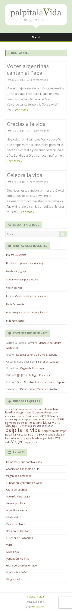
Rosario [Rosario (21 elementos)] (49, 434)
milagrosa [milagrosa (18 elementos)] (38, 425)
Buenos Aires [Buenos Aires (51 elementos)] (42, 412)
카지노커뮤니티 (15, 375)
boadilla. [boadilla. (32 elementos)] (10, 412)
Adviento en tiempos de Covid (22, 279)
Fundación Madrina (18, 558)
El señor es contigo (47, 361)
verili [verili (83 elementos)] (59, 437)
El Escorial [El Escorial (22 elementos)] (52, 416)
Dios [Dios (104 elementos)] (42, 415)
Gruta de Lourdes (16, 489)
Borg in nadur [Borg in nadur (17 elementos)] (24, 412)
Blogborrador (14, 579)
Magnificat (12, 551)
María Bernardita (15, 304)
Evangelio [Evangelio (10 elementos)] (26, 419)
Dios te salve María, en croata (38, 389)
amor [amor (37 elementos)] (14, 409)
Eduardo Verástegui (18, 496)
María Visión (13, 517)
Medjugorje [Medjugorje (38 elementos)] (13, 426)
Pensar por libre (15, 503)
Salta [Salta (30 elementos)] (57, 434)
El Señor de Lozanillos (19, 538)
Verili (9, 544)
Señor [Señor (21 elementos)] (50, 438)
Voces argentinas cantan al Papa (28, 69)
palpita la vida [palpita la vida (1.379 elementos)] (23, 430)
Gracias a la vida (26, 123)
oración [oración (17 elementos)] (49, 425)
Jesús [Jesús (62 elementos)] (60, 419)
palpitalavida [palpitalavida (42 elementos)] (50, 431)
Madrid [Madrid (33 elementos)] (37, 422)
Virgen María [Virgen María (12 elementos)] (30, 442)
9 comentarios (39, 182)
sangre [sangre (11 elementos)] (43, 438)
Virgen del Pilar (14, 287)
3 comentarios (39, 80)
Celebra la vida (24, 174)
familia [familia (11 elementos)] (35, 419)
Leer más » (21, 110)
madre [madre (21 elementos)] (13, 422)
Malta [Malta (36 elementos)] (47, 423)
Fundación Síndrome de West (24, 483)
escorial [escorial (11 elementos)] (9, 419)
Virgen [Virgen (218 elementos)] (17, 441)
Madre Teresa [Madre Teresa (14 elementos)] (24, 422)
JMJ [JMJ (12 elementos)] (6, 422)
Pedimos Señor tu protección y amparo (27, 296)
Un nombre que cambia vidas (24, 462)
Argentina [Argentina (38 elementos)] (51, 409)
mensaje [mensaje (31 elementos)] (27, 425)
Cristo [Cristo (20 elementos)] (29, 416)
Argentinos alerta (16, 510)
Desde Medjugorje (16, 271)
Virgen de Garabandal (19, 476)
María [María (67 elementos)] (56, 422)
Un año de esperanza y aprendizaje (25, 263)
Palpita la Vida (35, 596)
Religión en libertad (17, 531)
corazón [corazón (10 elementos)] (21, 416)
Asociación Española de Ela (22, 469)
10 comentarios (39, 131)
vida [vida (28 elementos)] (7, 442)
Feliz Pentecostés (15, 320)
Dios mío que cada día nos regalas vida (27, 312)
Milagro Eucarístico (16, 254)
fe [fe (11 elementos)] (40, 419)
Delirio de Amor (15, 524)
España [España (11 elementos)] (17, 419)
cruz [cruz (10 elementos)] (35, 416)
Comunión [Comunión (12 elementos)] (10, 416)
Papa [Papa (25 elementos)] (63, 431)
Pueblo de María (16, 572)
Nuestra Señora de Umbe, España (36, 354)
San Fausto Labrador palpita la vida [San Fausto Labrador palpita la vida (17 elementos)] (35, 436)
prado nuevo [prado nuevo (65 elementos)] (34, 434)
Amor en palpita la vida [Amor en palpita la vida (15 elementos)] (31, 409)
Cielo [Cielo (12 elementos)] (55, 412)
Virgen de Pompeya (32, 368)
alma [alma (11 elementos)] (7, 409)
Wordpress (38, 607)
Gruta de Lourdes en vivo (21, 565)
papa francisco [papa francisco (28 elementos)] (14, 434)
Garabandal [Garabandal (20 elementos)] (49, 419)
